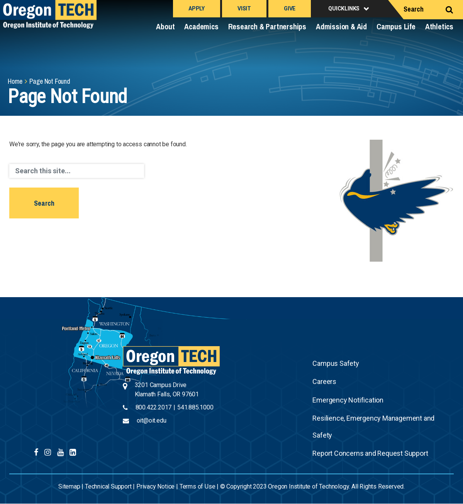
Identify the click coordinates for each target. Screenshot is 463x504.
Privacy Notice (155, 486)
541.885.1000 (195, 407)
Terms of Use (197, 486)
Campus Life (396, 26)
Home (15, 81)
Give (289, 8)
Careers (324, 381)
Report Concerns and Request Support (370, 453)
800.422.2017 (154, 407)
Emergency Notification (347, 400)
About (165, 26)
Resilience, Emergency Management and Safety (373, 426)
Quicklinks (344, 8)
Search (414, 9)
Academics (201, 26)
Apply (196, 8)
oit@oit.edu (151, 420)
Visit (244, 8)
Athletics (439, 26)
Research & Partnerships (267, 26)
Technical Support (108, 486)
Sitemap (69, 486)
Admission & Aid (341, 26)
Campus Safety (335, 363)
